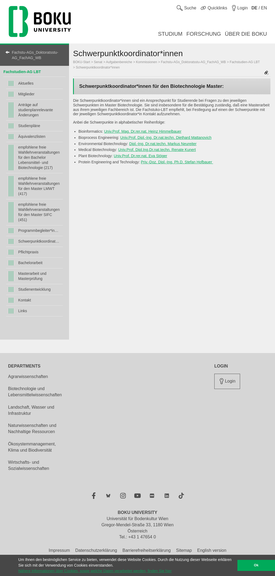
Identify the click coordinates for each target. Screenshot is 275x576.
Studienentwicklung (34, 289)
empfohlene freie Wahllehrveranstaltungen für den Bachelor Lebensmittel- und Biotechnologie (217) (39, 157)
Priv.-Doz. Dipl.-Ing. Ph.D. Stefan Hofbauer (177, 162)
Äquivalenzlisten (31, 136)
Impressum (59, 550)
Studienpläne (29, 126)
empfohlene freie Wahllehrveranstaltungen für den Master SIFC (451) (39, 212)
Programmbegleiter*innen (39, 230)
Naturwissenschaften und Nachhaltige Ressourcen (32, 428)
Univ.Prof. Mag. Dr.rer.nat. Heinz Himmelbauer (143, 131)
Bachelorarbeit (30, 263)
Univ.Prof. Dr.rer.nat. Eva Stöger (140, 156)
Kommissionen (146, 62)
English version (211, 550)
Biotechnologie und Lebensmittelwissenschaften (35, 391)
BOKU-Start (81, 62)
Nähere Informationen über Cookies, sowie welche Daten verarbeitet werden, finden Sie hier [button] (95, 571)
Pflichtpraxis (28, 252)
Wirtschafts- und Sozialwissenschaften (28, 465)
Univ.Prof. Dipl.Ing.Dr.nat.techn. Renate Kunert (157, 149)
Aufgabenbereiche (119, 62)
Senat (98, 62)
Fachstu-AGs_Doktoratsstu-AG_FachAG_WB (35, 55)
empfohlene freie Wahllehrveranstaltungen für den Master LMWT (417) (39, 186)
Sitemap (184, 550)
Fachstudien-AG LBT (22, 72)
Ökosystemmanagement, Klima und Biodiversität (32, 447)
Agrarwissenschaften (28, 376)
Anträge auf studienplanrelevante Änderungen (35, 110)
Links (22, 311)
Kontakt (24, 300)
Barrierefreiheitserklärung (146, 550)
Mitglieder (26, 94)
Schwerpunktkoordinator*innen (39, 241)
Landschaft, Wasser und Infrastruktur (31, 410)
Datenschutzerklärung (96, 550)
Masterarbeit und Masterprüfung (32, 276)
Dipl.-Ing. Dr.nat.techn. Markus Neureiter (163, 144)
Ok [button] (256, 565)
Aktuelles (26, 83)
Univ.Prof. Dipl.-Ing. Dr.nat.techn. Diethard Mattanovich (166, 137)
